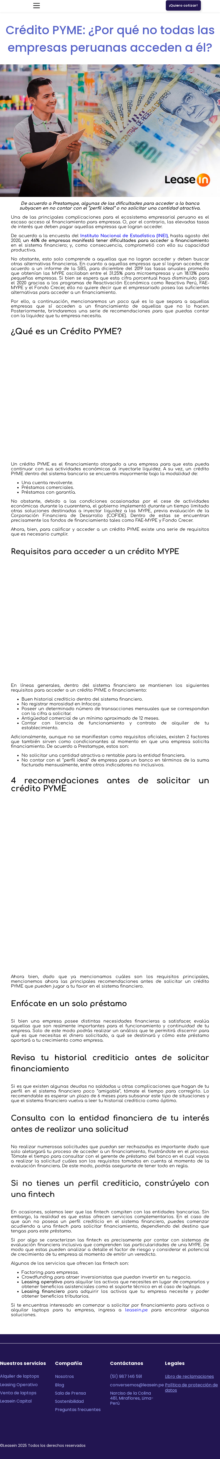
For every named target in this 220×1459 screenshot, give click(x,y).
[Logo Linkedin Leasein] (170, 1430)
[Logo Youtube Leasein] (181, 1430)
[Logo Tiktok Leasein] (214, 1430)
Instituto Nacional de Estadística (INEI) (124, 235)
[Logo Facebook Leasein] (203, 1430)
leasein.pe (136, 1310)
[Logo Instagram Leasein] (192, 1430)
